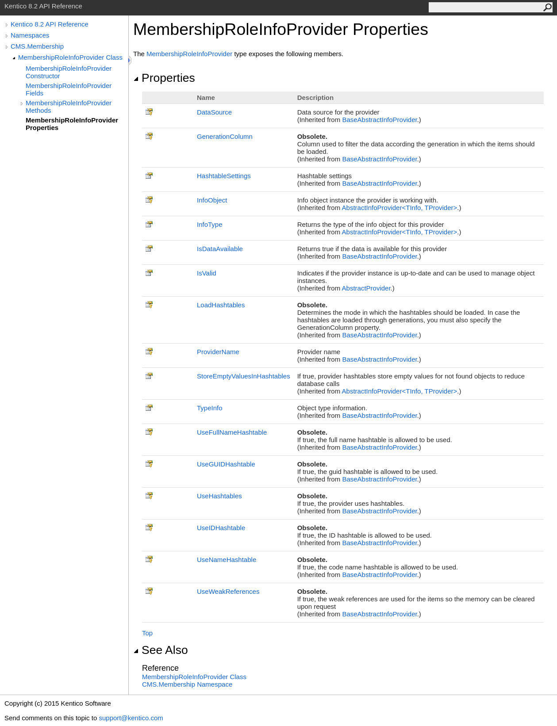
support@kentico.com (131, 718)
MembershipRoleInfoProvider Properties (72, 123)
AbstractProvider (366, 288)
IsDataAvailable (220, 248)
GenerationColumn (225, 136)
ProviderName (218, 351)
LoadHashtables (221, 305)
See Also (160, 650)
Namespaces (30, 35)
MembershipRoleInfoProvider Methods (68, 106)
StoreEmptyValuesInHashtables (243, 376)
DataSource (214, 112)
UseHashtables (219, 496)
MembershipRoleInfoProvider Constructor (68, 72)
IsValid (206, 273)
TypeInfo (210, 408)
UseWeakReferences (228, 591)
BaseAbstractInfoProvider (379, 119)
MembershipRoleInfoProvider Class (70, 57)
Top (147, 633)
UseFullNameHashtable (232, 432)
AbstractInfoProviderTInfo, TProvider (399, 207)
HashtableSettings (224, 176)
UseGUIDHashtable (226, 464)
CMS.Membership (37, 46)
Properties (164, 77)
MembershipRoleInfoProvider (189, 53)
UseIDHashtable (221, 527)
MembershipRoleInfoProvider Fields (68, 89)
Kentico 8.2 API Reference (49, 24)
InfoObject (212, 200)
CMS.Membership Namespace (187, 684)
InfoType (210, 224)
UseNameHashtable (226, 559)
